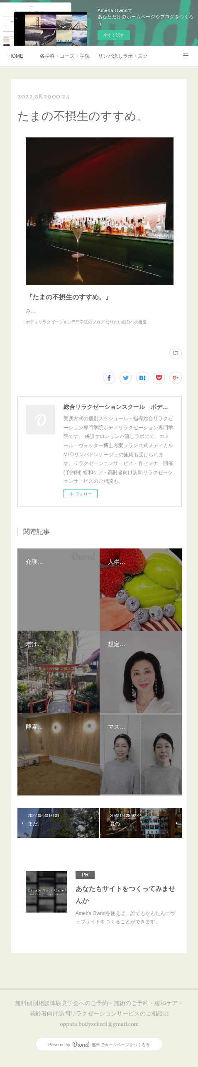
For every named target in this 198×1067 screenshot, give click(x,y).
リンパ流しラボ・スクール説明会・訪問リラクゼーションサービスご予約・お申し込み (123, 56)
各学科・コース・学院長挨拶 (65, 56)
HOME (15, 56)
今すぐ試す (113, 35)
